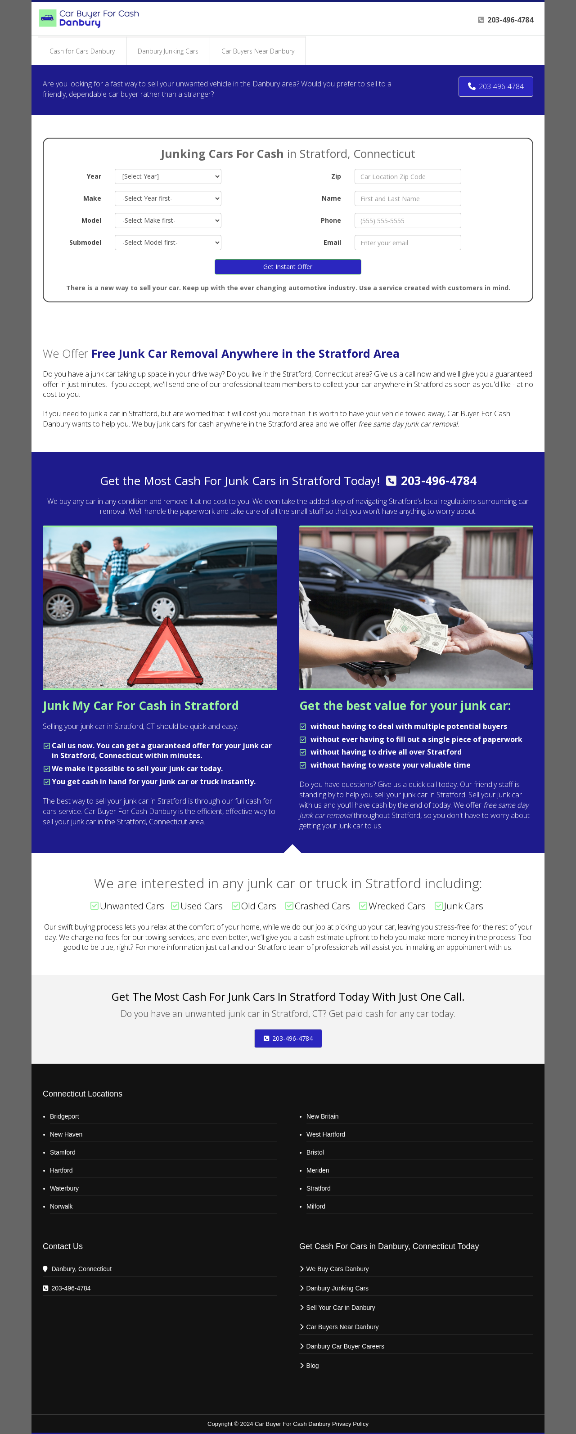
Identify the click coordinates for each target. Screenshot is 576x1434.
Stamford (63, 1152)
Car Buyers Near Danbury (342, 1327)
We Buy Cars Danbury (337, 1268)
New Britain (322, 1116)
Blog (312, 1365)
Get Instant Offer (287, 266)
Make (92, 198)
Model (91, 220)
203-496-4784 (439, 480)
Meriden (317, 1170)
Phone (331, 220)
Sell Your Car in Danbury (340, 1307)
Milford (315, 1206)
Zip (336, 176)
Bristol (315, 1152)
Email (332, 242)
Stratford (318, 1188)
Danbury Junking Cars (337, 1288)
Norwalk (61, 1206)
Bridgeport (64, 1116)
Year (94, 176)
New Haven (66, 1134)
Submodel (85, 242)
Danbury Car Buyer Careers (345, 1346)
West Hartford (325, 1134)
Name (331, 198)
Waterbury (64, 1188)
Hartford (61, 1170)
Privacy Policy (350, 1424)
